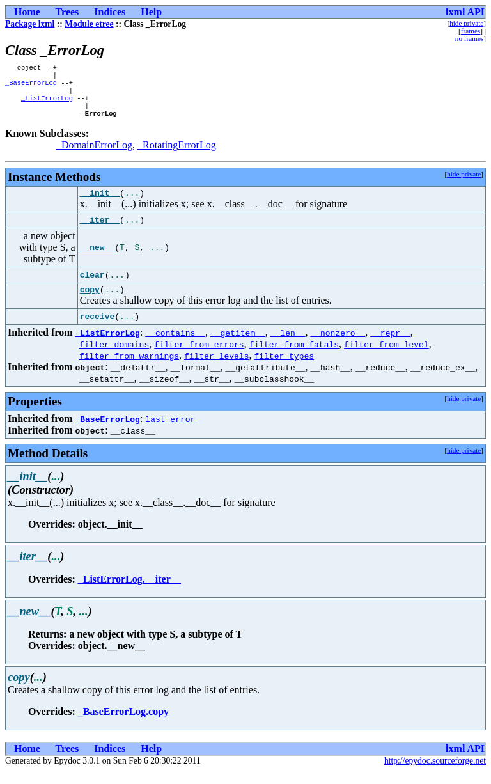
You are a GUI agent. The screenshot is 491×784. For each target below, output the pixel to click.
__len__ (288, 345)
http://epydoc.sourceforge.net (435, 773)
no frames (469, 38)
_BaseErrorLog (31, 86)
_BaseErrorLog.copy (123, 724)
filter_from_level (386, 357)
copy (90, 302)
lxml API (465, 11)
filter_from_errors (199, 357)
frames (470, 31)
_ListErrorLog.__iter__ (129, 591)
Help (151, 11)
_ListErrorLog (47, 104)
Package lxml (29, 24)
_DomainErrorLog (94, 153)
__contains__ (175, 345)
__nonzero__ (337, 345)
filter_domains (114, 357)
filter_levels (216, 368)
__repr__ (390, 345)
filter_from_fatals (294, 357)
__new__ (97, 258)
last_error (170, 431)
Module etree (89, 24)
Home (27, 11)
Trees (67, 11)
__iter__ (100, 231)
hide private (466, 23)
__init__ (100, 203)
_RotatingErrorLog (176, 153)
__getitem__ (237, 345)
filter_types (284, 368)
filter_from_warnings (129, 368)
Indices (109, 11)
